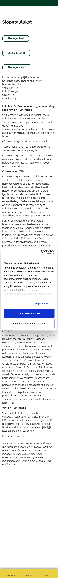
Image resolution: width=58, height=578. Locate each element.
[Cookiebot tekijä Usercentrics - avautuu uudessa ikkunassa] (41, 252)
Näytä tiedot (42, 303)
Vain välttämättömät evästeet (29, 323)
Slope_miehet (16, 52)
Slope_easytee (17, 67)
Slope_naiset (16, 38)
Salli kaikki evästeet (29, 313)
